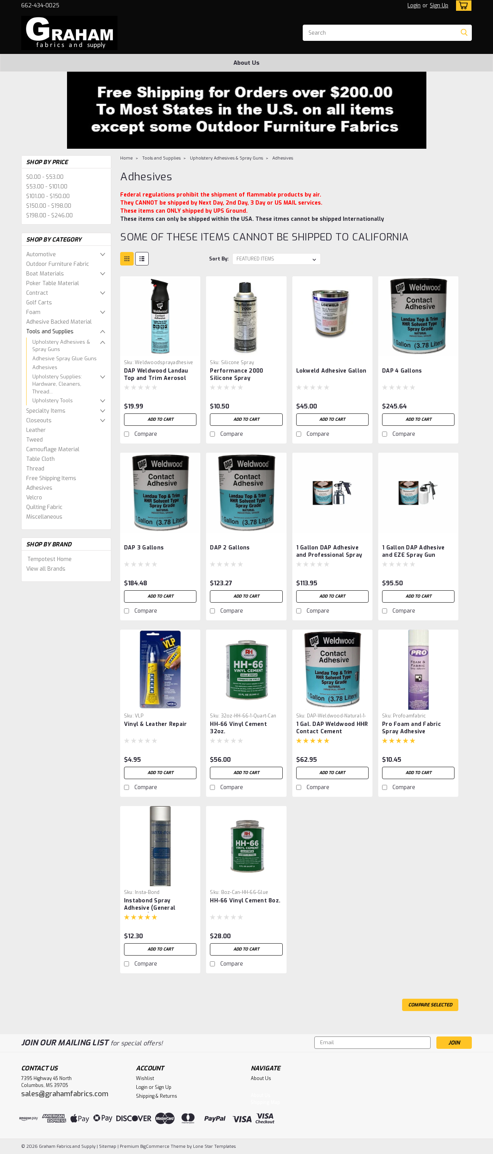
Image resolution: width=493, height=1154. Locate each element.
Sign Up (439, 5)
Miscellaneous (44, 517)
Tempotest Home (49, 559)
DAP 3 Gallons (144, 547)
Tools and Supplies (50, 331)
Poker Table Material (52, 283)
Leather (36, 430)
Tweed (34, 439)
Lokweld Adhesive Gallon (331, 371)
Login (414, 5)
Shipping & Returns (156, 1096)
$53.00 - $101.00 (46, 186)
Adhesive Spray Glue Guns (64, 358)
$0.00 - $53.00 (45, 177)
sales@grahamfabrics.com (64, 1094)
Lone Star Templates (214, 1146)
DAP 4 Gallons (402, 371)
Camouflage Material (52, 449)
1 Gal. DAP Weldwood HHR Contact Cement (332, 728)
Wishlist (145, 1078)
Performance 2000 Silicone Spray (236, 374)
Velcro (34, 497)
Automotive (41, 254)
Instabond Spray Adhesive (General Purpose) (149, 908)
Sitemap (107, 1146)
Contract (37, 293)
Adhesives (44, 367)
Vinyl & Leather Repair (155, 724)
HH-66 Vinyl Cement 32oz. (238, 728)
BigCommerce (154, 1146)
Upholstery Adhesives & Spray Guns (61, 346)
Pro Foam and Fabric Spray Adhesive (411, 728)
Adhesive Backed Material (59, 322)
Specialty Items (45, 411)
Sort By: (219, 258)
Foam (33, 312)
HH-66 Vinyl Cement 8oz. (245, 900)
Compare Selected (430, 1005)
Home (126, 158)
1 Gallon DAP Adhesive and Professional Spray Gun (329, 555)
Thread (35, 468)
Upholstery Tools (52, 400)
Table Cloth (40, 459)
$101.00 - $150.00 (48, 196)
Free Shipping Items (51, 478)
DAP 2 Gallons (230, 547)
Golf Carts (39, 302)
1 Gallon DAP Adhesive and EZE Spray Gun (413, 551)
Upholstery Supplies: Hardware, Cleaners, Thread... (57, 384)
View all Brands (45, 569)
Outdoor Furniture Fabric (57, 264)
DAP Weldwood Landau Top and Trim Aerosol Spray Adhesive (156, 378)
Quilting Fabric (44, 507)
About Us (246, 63)
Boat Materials (45, 273)
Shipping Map (265, 1102)
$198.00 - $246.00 (49, 215)
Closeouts (39, 420)
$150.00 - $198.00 (48, 206)
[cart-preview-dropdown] (462, 5)
